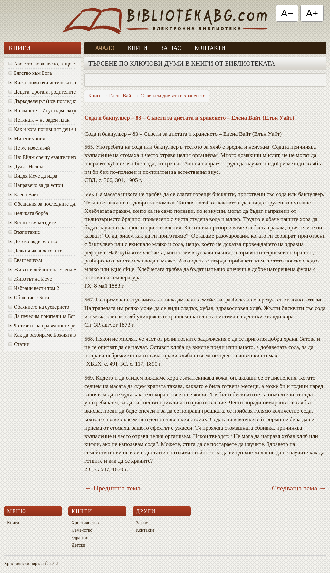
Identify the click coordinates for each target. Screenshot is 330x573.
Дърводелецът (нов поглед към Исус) (42, 101)
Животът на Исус (30, 279)
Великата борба (28, 213)
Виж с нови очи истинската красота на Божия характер (42, 82)
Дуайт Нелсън (26, 166)
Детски (78, 545)
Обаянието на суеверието (38, 307)
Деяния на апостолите (35, 250)
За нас (171, 48)
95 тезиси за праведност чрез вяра (42, 325)
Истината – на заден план (39, 120)
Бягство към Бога (30, 73)
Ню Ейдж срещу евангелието (42, 157)
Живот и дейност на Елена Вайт (42, 269)
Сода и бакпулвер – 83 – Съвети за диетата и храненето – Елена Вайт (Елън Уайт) (189, 117)
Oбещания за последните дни (42, 204)
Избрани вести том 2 (33, 288)
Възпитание (24, 232)
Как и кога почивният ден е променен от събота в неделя (42, 129)
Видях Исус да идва (32, 176)
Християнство (85, 522)
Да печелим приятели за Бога (42, 316)
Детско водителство (32, 241)
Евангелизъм (25, 260)
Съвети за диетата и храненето (173, 95)
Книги (137, 48)
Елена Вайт (23, 194)
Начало (102, 48)
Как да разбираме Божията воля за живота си (42, 335)
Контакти (210, 48)
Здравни (79, 537)
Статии (18, 344)
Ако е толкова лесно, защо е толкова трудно (42, 63)
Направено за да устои (35, 185)
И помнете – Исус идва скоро (42, 110)
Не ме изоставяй (29, 148)
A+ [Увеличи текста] (312, 13)
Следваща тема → (299, 488)
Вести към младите (32, 222)
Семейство (82, 530)
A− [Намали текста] (287, 13)
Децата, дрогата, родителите (42, 91)
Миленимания (26, 138)
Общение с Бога (28, 297)
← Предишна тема (112, 488)
